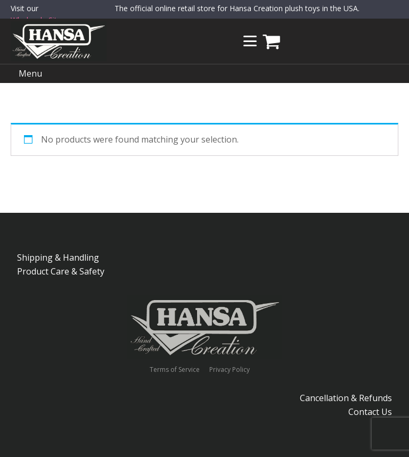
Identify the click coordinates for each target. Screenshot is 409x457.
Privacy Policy (229, 369)
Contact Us (370, 412)
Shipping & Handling (58, 257)
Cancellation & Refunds (346, 398)
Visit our (38, 15)
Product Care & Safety (60, 271)
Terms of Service (175, 369)
